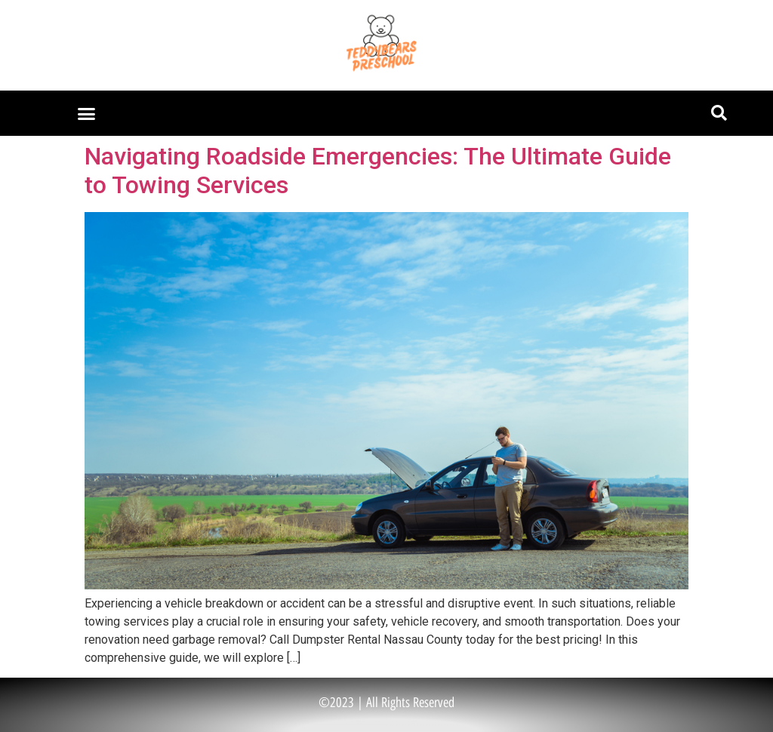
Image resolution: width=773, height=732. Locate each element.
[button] (86, 113)
